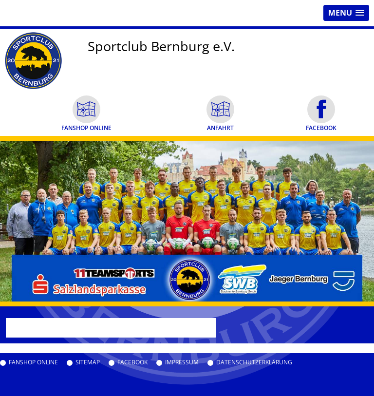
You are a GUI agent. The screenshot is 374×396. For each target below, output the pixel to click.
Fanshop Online (33, 362)
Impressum (182, 362)
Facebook (132, 362)
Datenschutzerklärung (254, 362)
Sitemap (87, 362)
